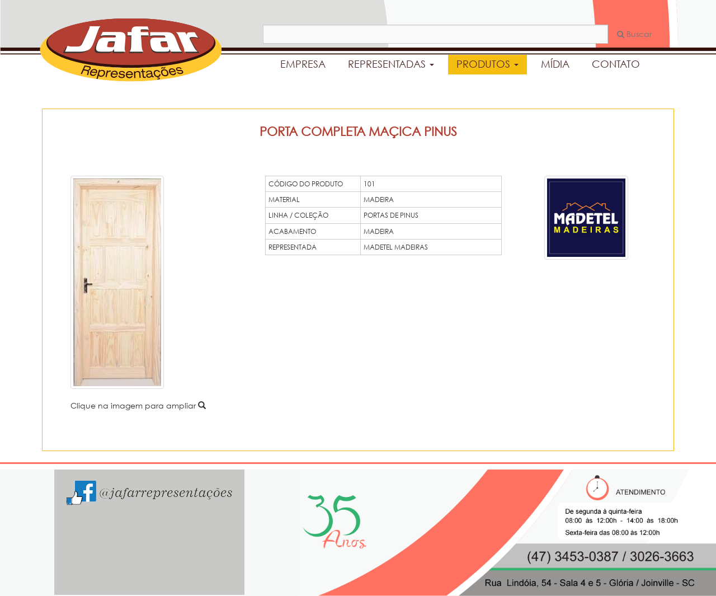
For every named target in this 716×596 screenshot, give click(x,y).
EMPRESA (303, 64)
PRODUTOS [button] (487, 64)
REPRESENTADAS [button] (391, 64)
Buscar (634, 34)
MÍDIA (555, 64)
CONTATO (616, 64)
